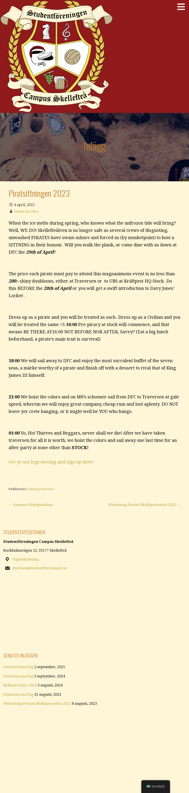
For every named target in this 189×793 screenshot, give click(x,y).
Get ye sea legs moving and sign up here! (51, 462)
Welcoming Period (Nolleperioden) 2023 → (144, 505)
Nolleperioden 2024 (20, 685)
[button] (182, 6)
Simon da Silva (26, 211)
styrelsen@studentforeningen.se (39, 568)
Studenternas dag (18, 676)
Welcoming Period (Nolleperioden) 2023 (37, 703)
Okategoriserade (40, 489)
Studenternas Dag (18, 667)
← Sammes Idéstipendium (31, 505)
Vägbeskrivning (25, 559)
